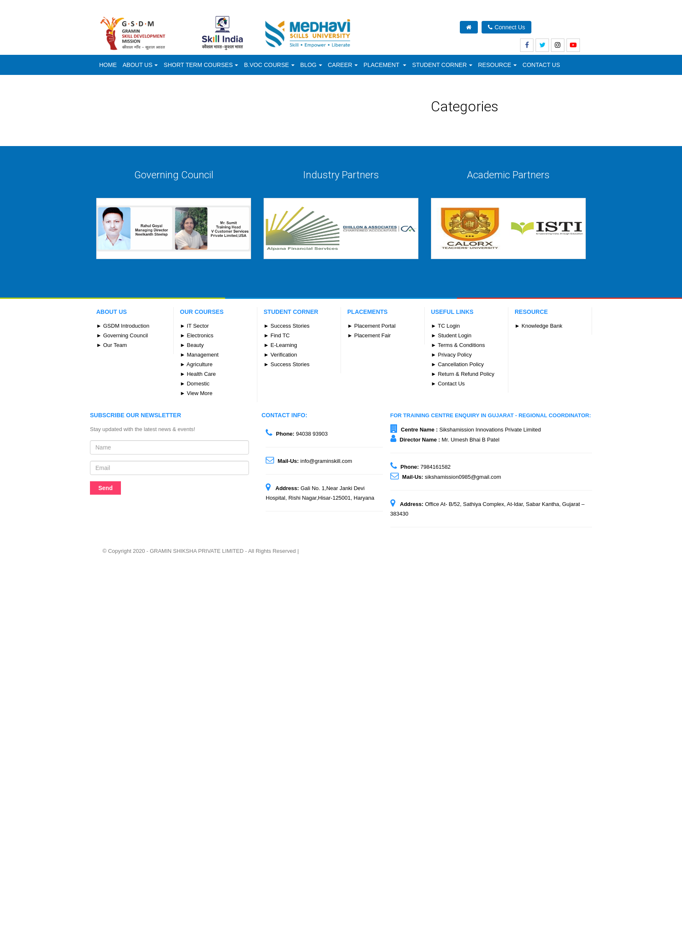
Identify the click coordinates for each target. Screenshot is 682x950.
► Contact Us (448, 383)
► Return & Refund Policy (463, 374)
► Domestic (195, 383)
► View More (196, 393)
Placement (385, 65)
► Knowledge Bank (538, 326)
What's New (560, 27)
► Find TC (277, 335)
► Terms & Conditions (458, 345)
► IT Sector (194, 326)
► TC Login (445, 326)
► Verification (280, 355)
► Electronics (196, 335)
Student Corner (442, 65)
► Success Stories (287, 326)
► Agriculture (196, 364)
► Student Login (451, 335)
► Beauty (192, 345)
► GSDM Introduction (122, 326)
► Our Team (111, 345)
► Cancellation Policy (457, 364)
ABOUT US (140, 65)
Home (108, 65)
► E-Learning (280, 345)
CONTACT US (541, 65)
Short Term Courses (201, 65)
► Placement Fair (369, 335)
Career (343, 65)
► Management (199, 355)
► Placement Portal (371, 326)
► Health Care (198, 374)
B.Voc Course (269, 65)
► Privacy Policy (451, 355)
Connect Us (506, 27)
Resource (497, 65)
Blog (311, 65)
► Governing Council (122, 335)
